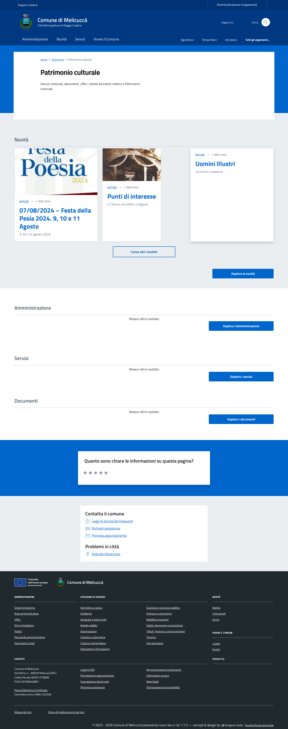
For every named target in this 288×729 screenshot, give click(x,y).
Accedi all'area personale (259, 725)
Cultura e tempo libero (93, 643)
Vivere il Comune (106, 39)
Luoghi (216, 643)
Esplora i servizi (241, 376)
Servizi (80, 39)
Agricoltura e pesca (91, 608)
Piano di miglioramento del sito (66, 712)
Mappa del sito (22, 712)
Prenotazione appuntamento (97, 675)
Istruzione (231, 40)
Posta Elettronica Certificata (30, 690)
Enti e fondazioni (24, 625)
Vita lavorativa (154, 643)
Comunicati (219, 613)
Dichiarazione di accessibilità (163, 687)
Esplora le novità (243, 273)
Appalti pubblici (89, 625)
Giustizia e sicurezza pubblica (163, 608)
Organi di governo (24, 608)
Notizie (216, 608)
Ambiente (86, 613)
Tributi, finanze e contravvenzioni (165, 631)
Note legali (152, 681)
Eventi (216, 649)
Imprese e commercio (159, 613)
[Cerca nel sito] (265, 22)
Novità (62, 39)
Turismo (151, 637)
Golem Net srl (167, 725)
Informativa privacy (157, 675)
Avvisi (215, 619)
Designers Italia (232, 725)
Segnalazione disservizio (94, 681)
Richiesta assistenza (92, 687)
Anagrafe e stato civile (93, 619)
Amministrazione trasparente (237, 4)
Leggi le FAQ (87, 670)
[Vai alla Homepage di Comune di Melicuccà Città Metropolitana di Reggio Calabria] (55, 22)
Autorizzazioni (88, 631)
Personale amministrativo (29, 637)
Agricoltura (187, 40)
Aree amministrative (26, 613)
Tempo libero (209, 40)
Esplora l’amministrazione (241, 326)
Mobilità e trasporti (157, 619)
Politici (18, 631)
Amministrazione (35, 39)
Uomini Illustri (215, 164)
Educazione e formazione (95, 649)
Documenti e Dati (24, 643)
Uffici (17, 619)
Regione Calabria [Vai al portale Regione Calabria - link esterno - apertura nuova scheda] (28, 5)
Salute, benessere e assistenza (164, 625)
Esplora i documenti (241, 419)
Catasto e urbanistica (92, 637)
